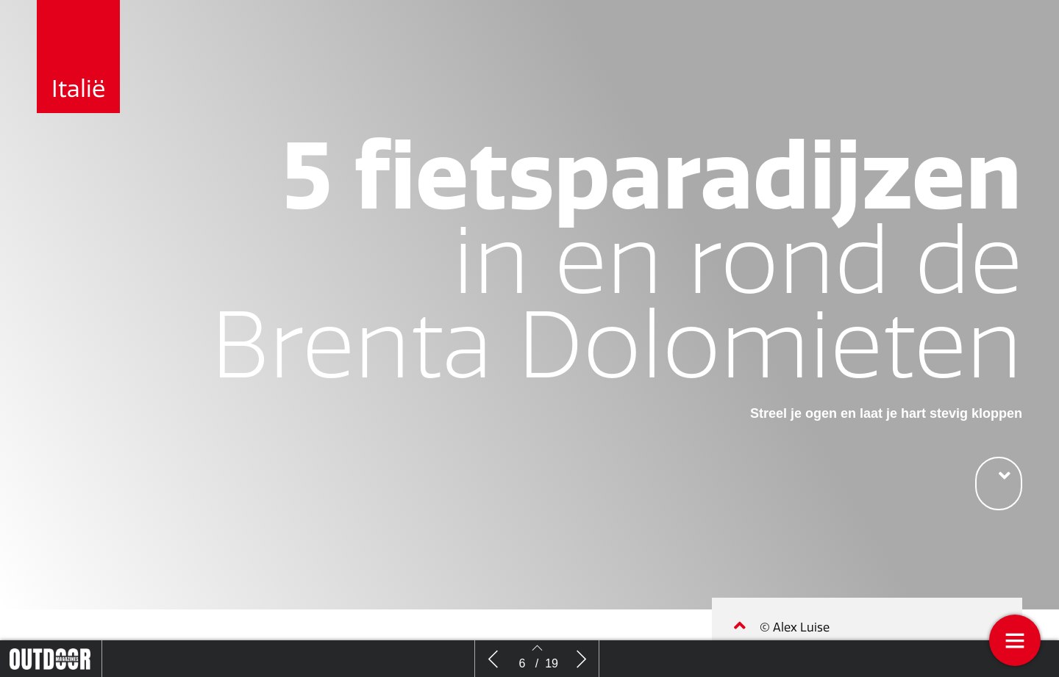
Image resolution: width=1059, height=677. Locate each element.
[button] (998, 483)
